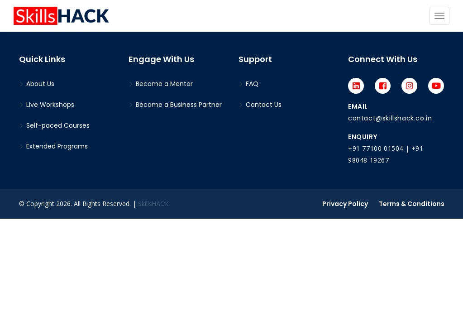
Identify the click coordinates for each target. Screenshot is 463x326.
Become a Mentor (161, 83)
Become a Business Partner (175, 104)
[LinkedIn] (356, 86)
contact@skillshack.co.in (390, 118)
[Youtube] (436, 86)
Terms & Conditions (411, 203)
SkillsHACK (153, 203)
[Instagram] (409, 86)
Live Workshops (46, 104)
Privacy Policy (345, 203)
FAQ (248, 83)
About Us (36, 83)
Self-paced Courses (54, 125)
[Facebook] (383, 86)
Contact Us (260, 104)
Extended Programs (53, 146)
